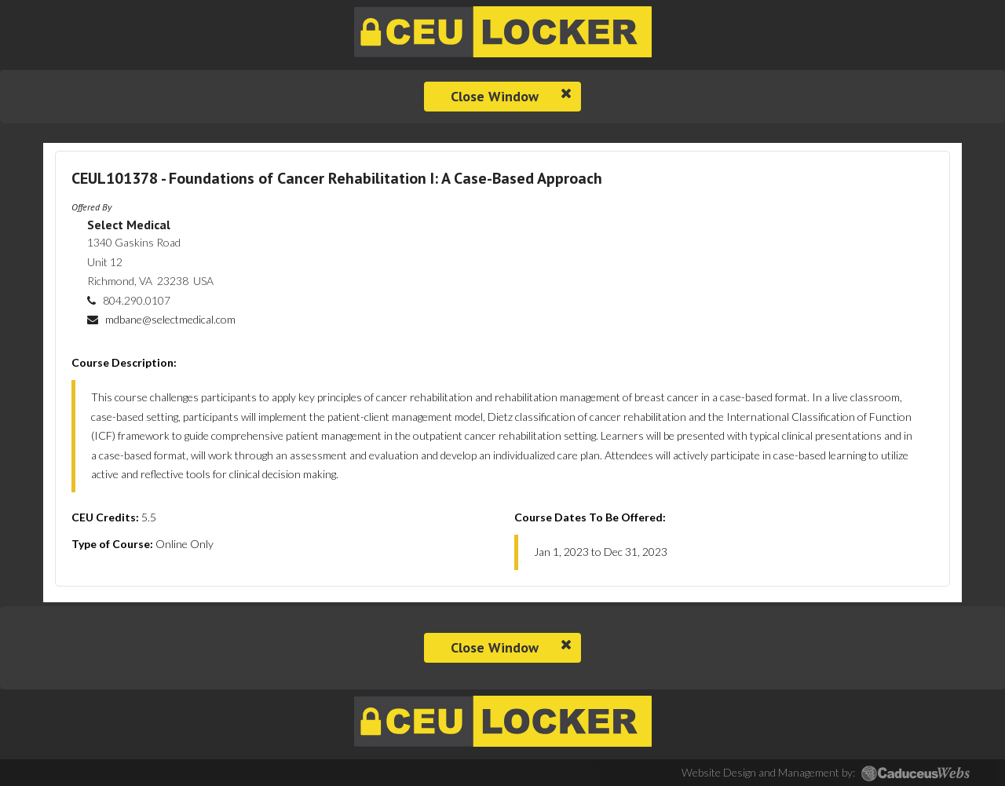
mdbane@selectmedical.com (170, 319)
